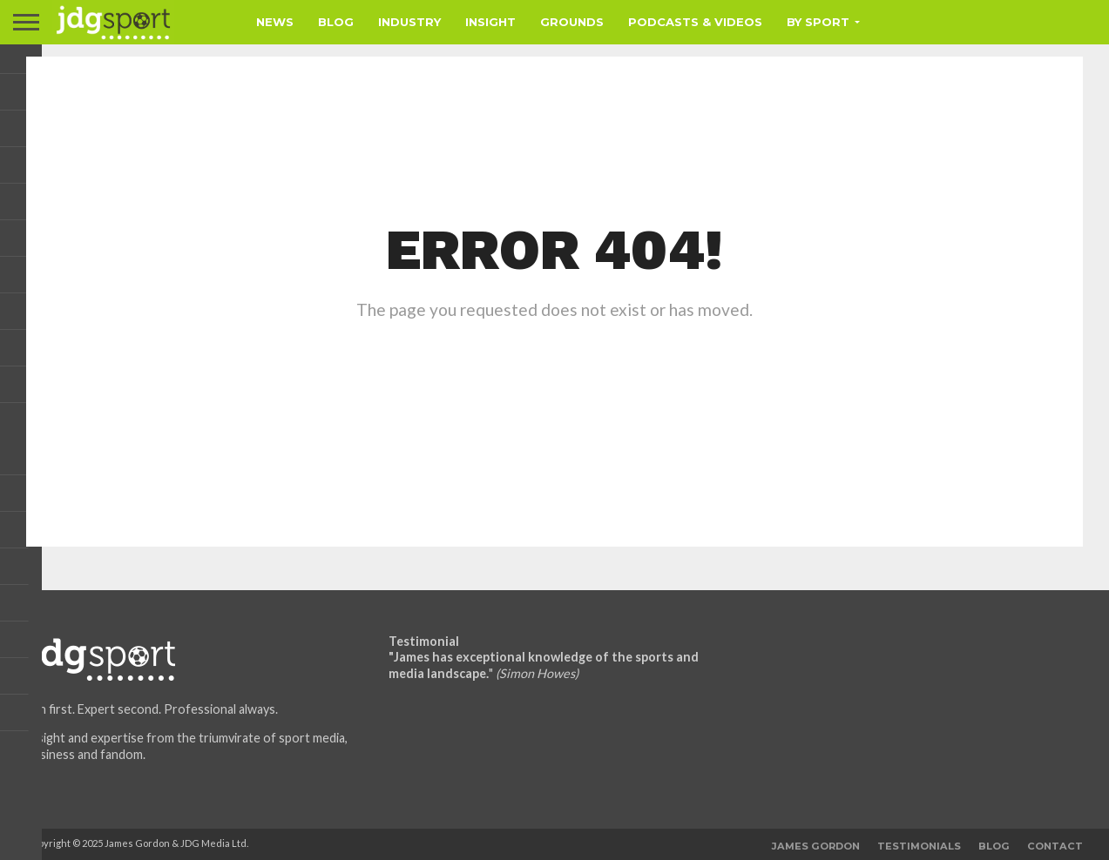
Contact (1055, 846)
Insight (490, 22)
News (275, 22)
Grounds (572, 22)
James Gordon (816, 846)
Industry (409, 22)
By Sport (818, 22)
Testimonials (919, 846)
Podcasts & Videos (695, 22)
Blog (336, 22)
